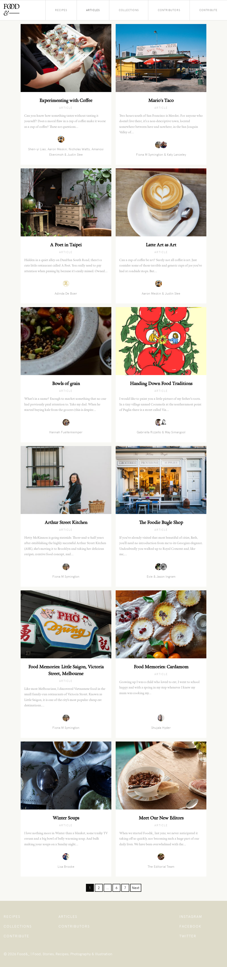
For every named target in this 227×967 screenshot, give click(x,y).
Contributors (169, 10)
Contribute (208, 10)
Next (135, 888)
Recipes (61, 10)
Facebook (190, 926)
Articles (93, 10)
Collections (129, 10)
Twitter (187, 936)
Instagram (190, 916)
